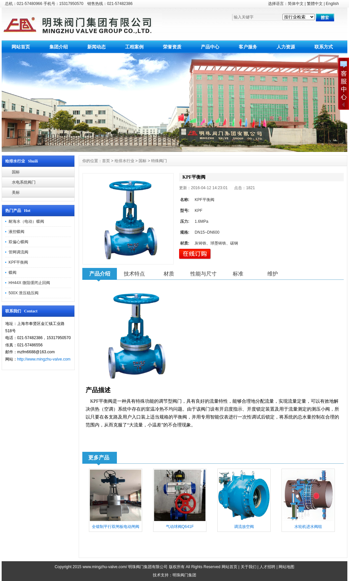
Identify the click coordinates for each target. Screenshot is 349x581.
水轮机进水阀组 (308, 526)
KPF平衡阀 (18, 262)
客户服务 (248, 46)
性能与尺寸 (203, 273)
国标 (16, 172)
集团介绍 (58, 46)
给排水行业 (124, 161)
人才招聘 (267, 567)
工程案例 (134, 46)
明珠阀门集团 (184, 575)
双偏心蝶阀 (18, 242)
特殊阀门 (159, 161)
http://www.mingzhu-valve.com (43, 359)
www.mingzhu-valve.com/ (105, 567)
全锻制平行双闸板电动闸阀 (115, 526)
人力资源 (286, 46)
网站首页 (21, 46)
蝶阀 (12, 272)
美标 (16, 192)
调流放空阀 (244, 526)
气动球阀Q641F (180, 526)
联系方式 (323, 46)
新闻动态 (96, 46)
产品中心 (210, 46)
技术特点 (134, 273)
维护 (272, 273)
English (332, 3)
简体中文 (296, 3)
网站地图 (286, 567)
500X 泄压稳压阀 (24, 293)
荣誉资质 (172, 46)
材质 (169, 273)
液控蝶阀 (16, 231)
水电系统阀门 (24, 182)
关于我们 (248, 567)
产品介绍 (99, 273)
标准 (238, 273)
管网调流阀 (18, 252)
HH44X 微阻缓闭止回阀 (29, 282)
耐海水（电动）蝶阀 (26, 221)
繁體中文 (315, 3)
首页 (106, 161)
